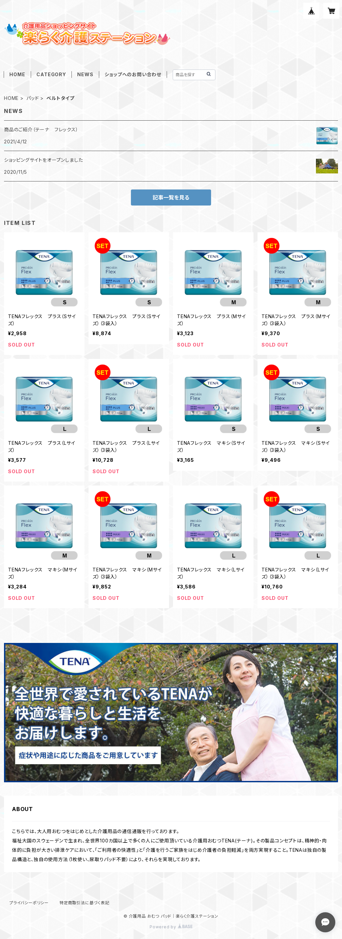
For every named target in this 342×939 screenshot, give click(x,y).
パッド (32, 98)
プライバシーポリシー (29, 902)
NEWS (85, 74)
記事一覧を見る (171, 197)
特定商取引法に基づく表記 (84, 902)
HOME (17, 74)
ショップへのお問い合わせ (133, 74)
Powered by (171, 926)
